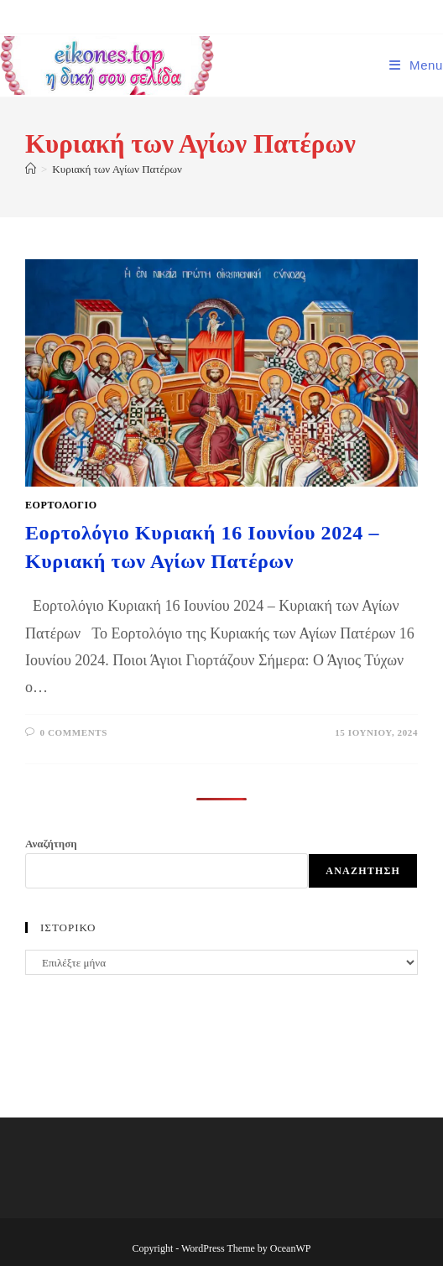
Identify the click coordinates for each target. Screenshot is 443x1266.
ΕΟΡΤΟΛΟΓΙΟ (61, 505)
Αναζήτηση (51, 843)
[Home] (30, 169)
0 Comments (73, 732)
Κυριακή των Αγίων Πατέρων (117, 169)
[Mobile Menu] (416, 65)
